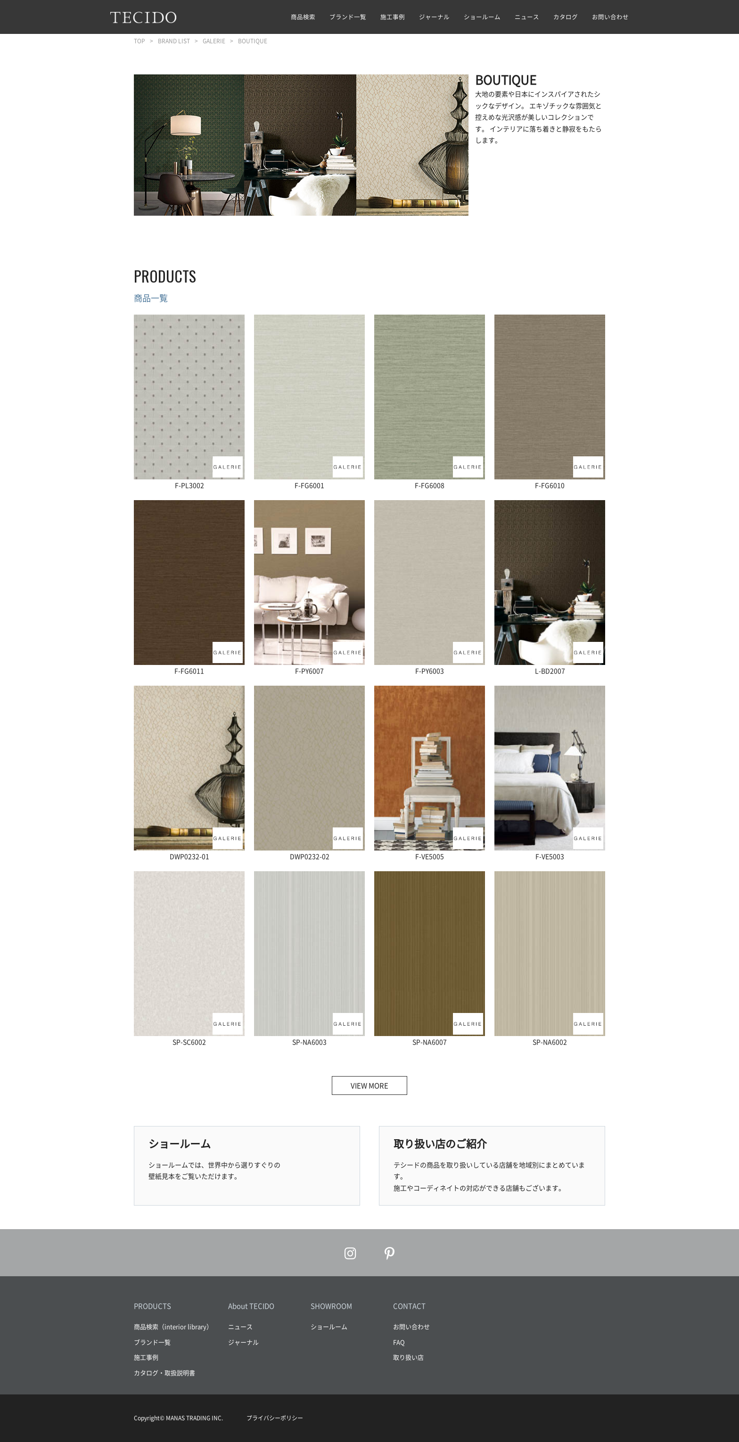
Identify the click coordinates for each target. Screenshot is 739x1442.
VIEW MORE (369, 1085)
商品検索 (303, 16)
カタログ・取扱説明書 (164, 1372)
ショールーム (482, 16)
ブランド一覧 (347, 16)
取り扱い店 (408, 1357)
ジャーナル (434, 16)
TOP (139, 41)
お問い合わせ (610, 16)
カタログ (565, 16)
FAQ (399, 1341)
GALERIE (214, 41)
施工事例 (392, 16)
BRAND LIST (174, 41)
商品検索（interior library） (173, 1326)
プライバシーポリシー (274, 1418)
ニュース (527, 16)
